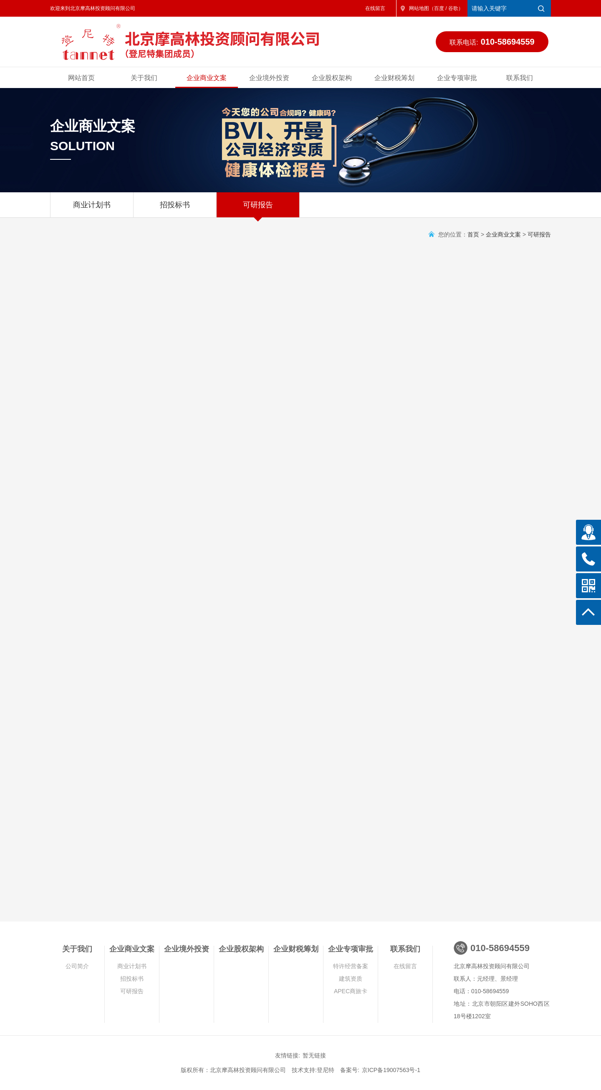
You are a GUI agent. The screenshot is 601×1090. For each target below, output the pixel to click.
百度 (439, 8)
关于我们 (144, 77)
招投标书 (175, 209)
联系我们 (519, 77)
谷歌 (453, 8)
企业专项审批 (457, 77)
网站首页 (81, 77)
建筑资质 (350, 978)
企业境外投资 (269, 77)
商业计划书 (92, 209)
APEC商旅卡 (350, 991)
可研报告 (258, 209)
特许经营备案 (350, 966)
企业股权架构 (332, 77)
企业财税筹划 (394, 77)
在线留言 (375, 8)
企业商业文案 (207, 77)
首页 (473, 234)
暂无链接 (314, 1055)
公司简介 (77, 966)
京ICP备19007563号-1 (391, 1070)
